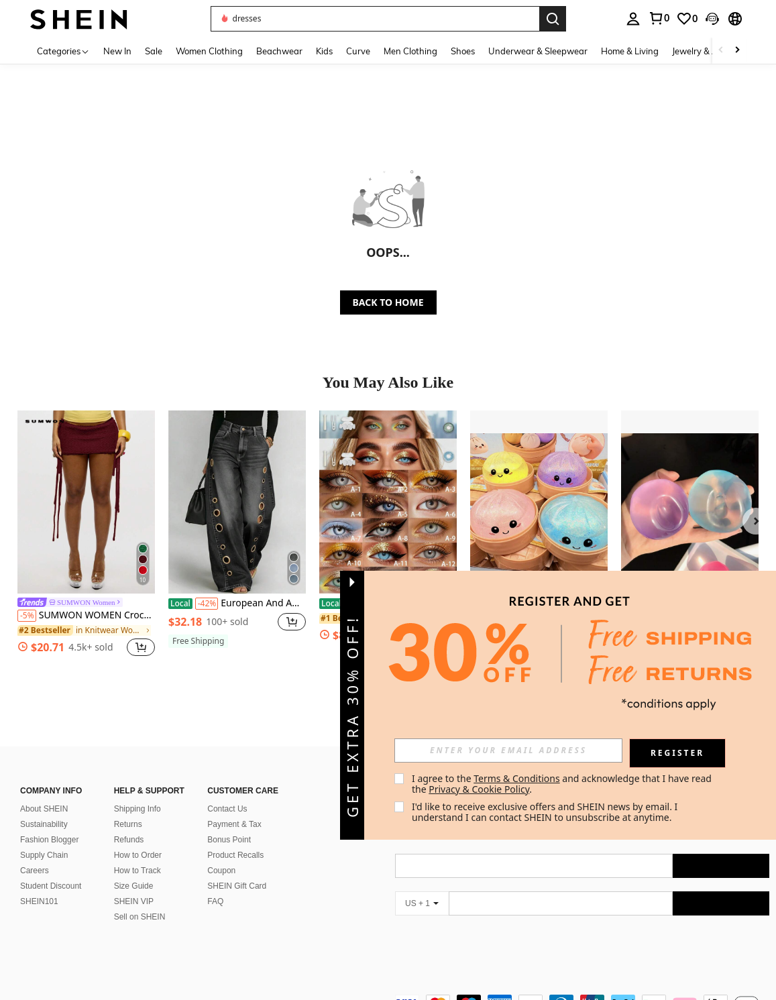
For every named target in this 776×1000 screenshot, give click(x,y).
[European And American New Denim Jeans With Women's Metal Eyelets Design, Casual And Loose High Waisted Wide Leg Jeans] (237, 502)
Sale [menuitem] (153, 51)
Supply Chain (44, 855)
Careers (34, 870)
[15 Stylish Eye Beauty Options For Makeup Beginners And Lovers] (388, 502)
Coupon (221, 870)
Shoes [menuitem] (463, 51)
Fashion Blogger (49, 839)
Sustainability (44, 824)
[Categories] (63, 51)
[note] (198, 641)
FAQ (215, 901)
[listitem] (86, 535)
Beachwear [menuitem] (279, 51)
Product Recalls (235, 855)
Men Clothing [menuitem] (410, 51)
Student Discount (50, 886)
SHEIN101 (39, 901)
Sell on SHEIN (140, 917)
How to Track (137, 870)
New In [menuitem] (117, 51)
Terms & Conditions (517, 778)
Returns (128, 824)
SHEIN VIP (134, 901)
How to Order (138, 855)
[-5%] (26, 616)
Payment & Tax (234, 824)
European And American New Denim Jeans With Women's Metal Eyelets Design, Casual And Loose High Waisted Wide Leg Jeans (237, 604)
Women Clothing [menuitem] (209, 51)
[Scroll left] (721, 51)
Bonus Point (229, 839)
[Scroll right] (737, 51)
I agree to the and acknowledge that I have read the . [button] (563, 783)
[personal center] (633, 19)
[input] (508, 750)
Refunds (129, 839)
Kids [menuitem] (324, 51)
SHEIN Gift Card (236, 886)
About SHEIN (44, 809)
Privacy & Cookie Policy (479, 789)
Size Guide (134, 886)
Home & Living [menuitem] (630, 51)
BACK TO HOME (388, 302)
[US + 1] (422, 903)
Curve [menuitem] (358, 51)
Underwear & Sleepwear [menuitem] (538, 51)
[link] (658, 18)
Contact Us (227, 809)
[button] (375, 19)
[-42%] (207, 604)
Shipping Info (137, 809)
